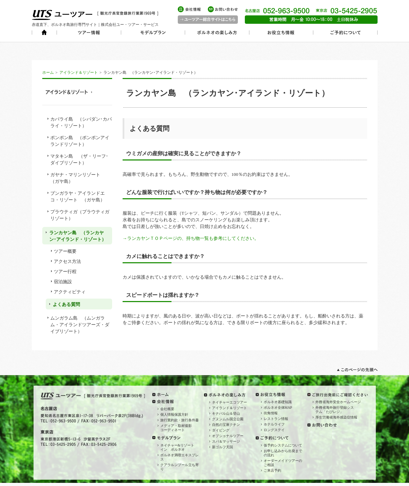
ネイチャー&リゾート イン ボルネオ (179, 447)
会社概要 (167, 409)
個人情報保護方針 (174, 414)
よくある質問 (66, 304)
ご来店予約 (272, 470)
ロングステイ (274, 430)
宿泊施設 (63, 281)
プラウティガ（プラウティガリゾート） (79, 215)
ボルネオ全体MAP (278, 407)
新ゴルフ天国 (222, 447)
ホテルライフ (274, 424)
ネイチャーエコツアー (229, 402)
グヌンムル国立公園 (227, 419)
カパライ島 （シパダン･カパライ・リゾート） (81, 122)
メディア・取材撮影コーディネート (176, 428)
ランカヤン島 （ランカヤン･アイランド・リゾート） (77, 236)
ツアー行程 (65, 271)
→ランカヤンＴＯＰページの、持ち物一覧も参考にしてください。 (191, 238)
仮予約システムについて (283, 445)
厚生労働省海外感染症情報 (336, 417)
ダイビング (220, 430)
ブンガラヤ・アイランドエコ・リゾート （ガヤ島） (77, 196)
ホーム (48, 72)
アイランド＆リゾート (78, 72)
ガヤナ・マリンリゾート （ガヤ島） (77, 178)
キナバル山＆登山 (226, 413)
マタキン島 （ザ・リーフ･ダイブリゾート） (79, 159)
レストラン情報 (276, 419)
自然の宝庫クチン (226, 425)
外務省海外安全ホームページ (338, 402)
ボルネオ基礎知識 (278, 402)
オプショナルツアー (227, 436)
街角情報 (271, 413)
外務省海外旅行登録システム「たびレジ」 (334, 410)
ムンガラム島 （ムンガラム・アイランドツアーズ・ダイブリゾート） (79, 324)
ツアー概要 (65, 251)
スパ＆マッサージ (226, 441)
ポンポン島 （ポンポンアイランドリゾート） (79, 141)
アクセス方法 (67, 261)
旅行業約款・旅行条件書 (179, 420)
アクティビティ (70, 291)
